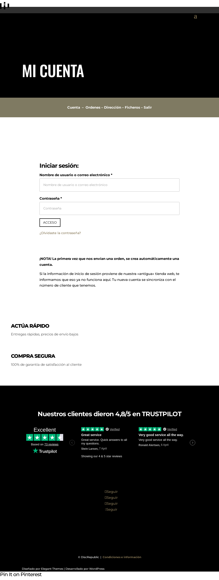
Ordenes (93, 107)
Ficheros (132, 107)
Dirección (112, 107)
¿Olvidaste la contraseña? (60, 233)
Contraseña (50, 198)
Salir (148, 107)
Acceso (50, 222)
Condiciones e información (122, 557)
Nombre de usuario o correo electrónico (75, 175)
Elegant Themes (52, 568)
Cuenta (73, 107)
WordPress (96, 568)
